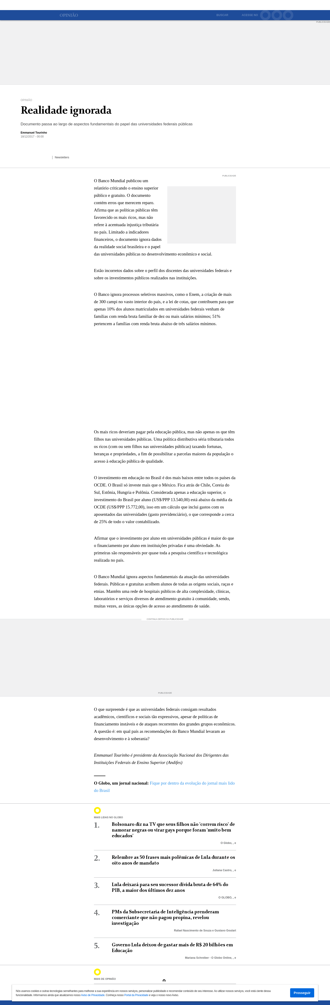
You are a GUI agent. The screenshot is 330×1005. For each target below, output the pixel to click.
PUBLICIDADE (323, 22)
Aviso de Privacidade (92, 995)
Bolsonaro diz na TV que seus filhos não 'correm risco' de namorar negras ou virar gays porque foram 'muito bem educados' (173, 830)
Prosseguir (302, 993)
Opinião (69, 16)
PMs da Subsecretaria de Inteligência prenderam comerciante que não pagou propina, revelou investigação (165, 918)
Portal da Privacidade (136, 995)
